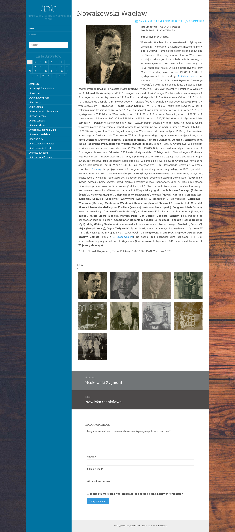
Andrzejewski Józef (40, 148)
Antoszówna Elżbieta (40, 157)
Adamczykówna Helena (41, 88)
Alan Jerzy (35, 102)
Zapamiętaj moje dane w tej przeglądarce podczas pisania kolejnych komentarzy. (136, 493)
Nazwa (91, 456)
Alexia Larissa (37, 120)
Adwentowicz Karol (39, 97)
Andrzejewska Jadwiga (41, 143)
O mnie (32, 28)
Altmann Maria (37, 125)
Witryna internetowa (98, 481)
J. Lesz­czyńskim (123, 236)
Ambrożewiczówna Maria (42, 129)
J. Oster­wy (94, 169)
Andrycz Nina (36, 139)
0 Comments (196, 21)
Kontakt (33, 35)
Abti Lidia (34, 83)
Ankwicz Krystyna (38, 152)
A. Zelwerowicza (187, 76)
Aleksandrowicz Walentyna (43, 111)
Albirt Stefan (36, 106)
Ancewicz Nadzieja (39, 134)
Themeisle (162, 526)
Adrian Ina (34, 93)
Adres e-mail (95, 469)
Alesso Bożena (37, 116)
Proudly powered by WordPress (127, 526)
